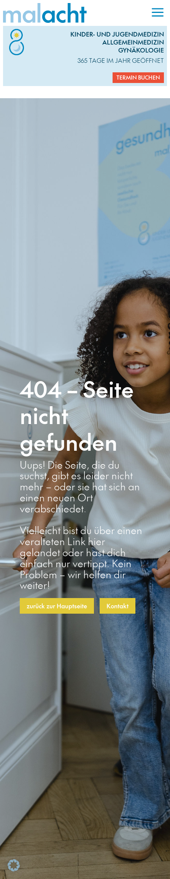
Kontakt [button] (117, 605)
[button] (13, 865)
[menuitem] (157, 12)
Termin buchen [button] (138, 77)
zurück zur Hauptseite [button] (57, 605)
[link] (75, 13)
